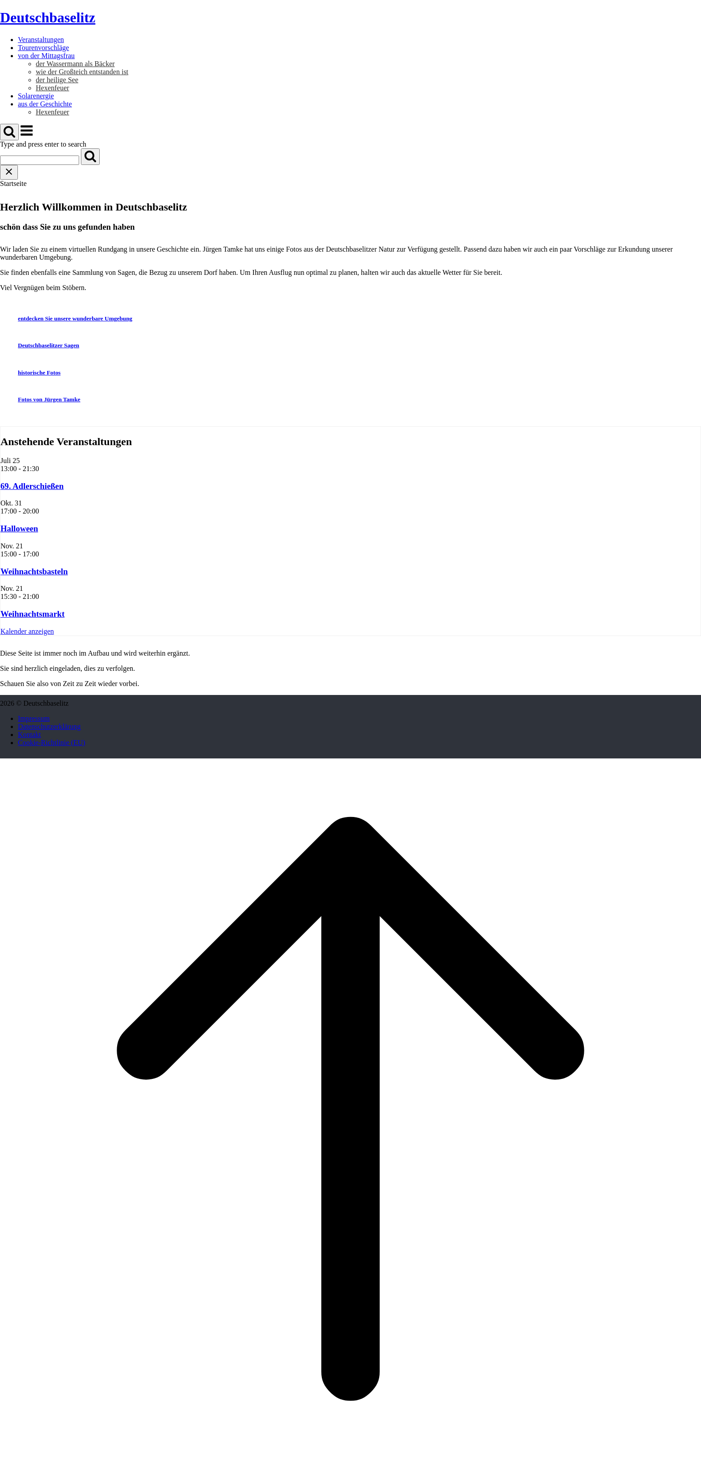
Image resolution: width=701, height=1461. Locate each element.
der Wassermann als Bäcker (75, 63)
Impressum (34, 718)
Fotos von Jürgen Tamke (49, 399)
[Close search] (9, 172)
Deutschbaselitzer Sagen (48, 345)
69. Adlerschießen (31, 486)
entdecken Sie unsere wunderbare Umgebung (75, 318)
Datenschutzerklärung (49, 726)
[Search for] (39, 160)
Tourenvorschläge (43, 47)
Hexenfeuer (52, 88)
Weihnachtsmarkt (32, 614)
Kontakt (29, 734)
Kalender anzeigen (27, 631)
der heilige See (57, 80)
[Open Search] (9, 132)
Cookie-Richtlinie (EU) (51, 742)
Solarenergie (36, 96)
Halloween (19, 528)
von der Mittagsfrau (46, 55)
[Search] (90, 156)
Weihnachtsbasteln (34, 571)
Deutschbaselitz (47, 17)
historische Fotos (39, 372)
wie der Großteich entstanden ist (82, 72)
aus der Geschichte (45, 104)
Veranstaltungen (41, 39)
